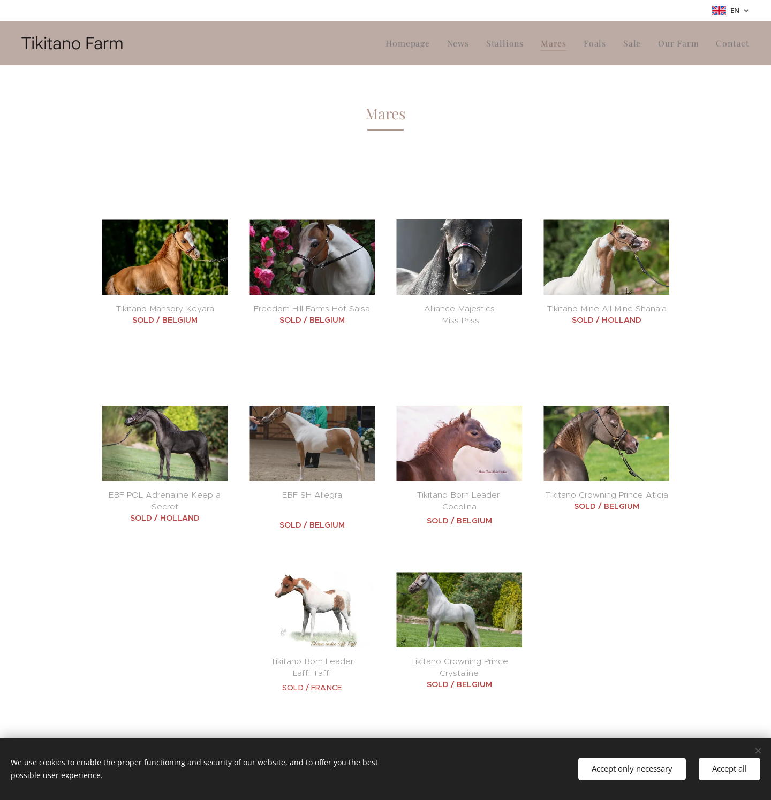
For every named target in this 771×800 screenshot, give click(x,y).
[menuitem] (419, 43)
